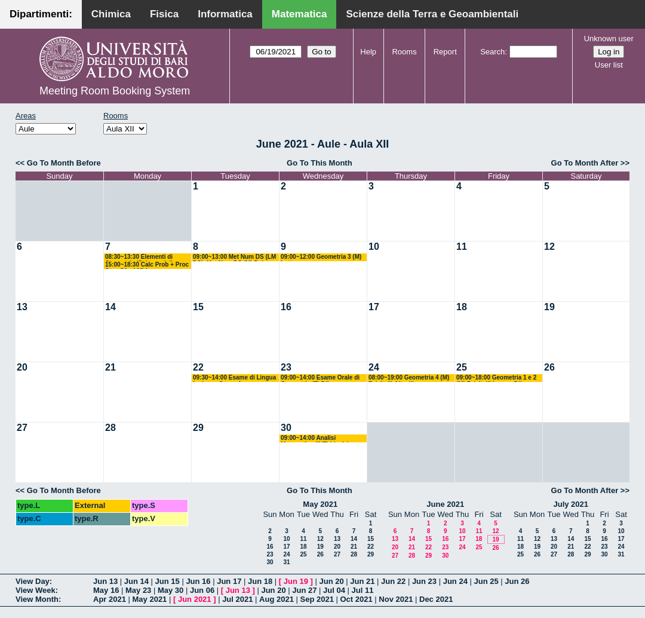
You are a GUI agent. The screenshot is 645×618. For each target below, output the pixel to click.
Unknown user (609, 38)
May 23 (138, 590)
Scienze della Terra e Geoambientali (432, 14)
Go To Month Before (64, 162)
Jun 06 (202, 590)
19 (549, 307)
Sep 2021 (317, 599)
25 (461, 367)
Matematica (299, 14)
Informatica (225, 14)
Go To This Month (319, 162)
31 (286, 562)
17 (373, 307)
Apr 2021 (109, 599)
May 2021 (320, 504)
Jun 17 (229, 581)
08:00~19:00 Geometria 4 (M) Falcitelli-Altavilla (408, 378)
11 (461, 246)
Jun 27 (304, 590)
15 (198, 307)
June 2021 (445, 504)
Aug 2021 (276, 599)
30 (286, 428)
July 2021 (570, 504)
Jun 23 (424, 581)
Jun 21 (362, 581)
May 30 (170, 590)
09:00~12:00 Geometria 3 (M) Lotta (321, 257)
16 (286, 307)
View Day (33, 581)
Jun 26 (517, 581)
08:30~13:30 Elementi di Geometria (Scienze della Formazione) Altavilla (140, 257)
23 (286, 367)
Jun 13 (105, 581)
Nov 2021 (396, 599)
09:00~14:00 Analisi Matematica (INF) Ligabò (315, 438)
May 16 (106, 590)
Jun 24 (455, 581)
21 (110, 367)
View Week (36, 590)
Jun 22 (393, 581)
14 (110, 307)
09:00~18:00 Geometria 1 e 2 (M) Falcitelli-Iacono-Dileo (496, 378)
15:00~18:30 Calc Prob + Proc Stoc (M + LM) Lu (147, 265)
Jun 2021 (194, 599)
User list (609, 64)
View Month (37, 599)
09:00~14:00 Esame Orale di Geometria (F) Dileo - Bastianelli (320, 378)
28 (110, 428)
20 (22, 367)
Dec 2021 (436, 599)
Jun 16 (198, 581)
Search (492, 51)
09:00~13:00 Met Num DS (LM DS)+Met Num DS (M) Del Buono (234, 257)
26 (549, 367)
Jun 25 (486, 581)
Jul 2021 (237, 599)
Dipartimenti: (41, 14)
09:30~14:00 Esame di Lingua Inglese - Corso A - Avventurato (234, 378)
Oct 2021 (356, 599)
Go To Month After (585, 162)
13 (22, 307)
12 (549, 246)
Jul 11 (363, 590)
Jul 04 (334, 590)
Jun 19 (296, 581)
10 (373, 246)
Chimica (111, 14)
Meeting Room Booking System (114, 91)
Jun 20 (331, 581)
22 (198, 367)
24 (373, 367)
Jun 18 (260, 581)
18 (461, 307)
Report (445, 51)
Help (368, 51)
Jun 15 (167, 581)
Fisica (164, 14)
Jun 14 (136, 581)
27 (22, 428)
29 (198, 428)
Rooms (404, 51)
